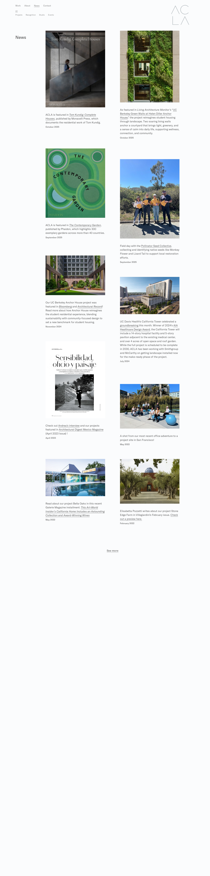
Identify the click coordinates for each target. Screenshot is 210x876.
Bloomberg (66, 306)
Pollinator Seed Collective (157, 245)
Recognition (31, 15)
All (16, 11)
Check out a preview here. (143, 519)
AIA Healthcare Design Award (138, 329)
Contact (47, 5)
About (27, 5)
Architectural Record (91, 306)
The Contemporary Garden (86, 225)
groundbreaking (129, 325)
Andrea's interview (70, 425)
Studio (42, 15)
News (37, 6)
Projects (18, 15)
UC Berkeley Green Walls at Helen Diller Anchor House (149, 113)
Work (18, 5)
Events (51, 15)
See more (112, 550)
